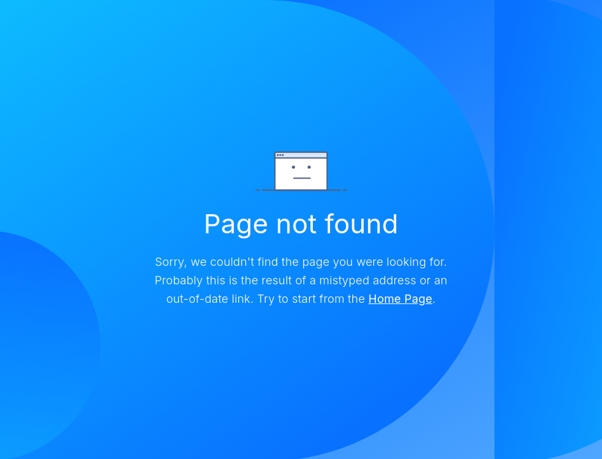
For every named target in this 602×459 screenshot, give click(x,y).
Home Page (400, 298)
